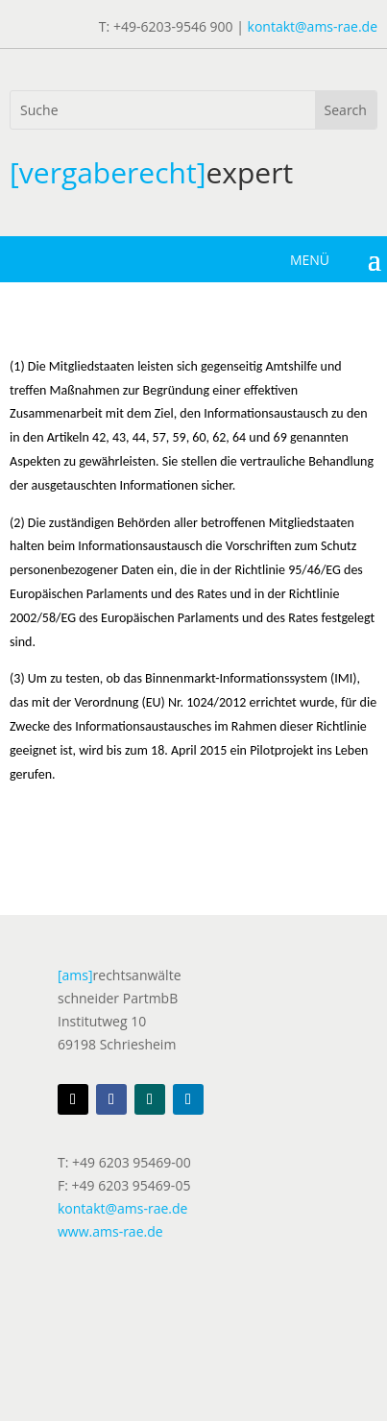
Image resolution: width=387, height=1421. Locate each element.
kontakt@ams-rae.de (312, 26)
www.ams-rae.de (110, 1231)
